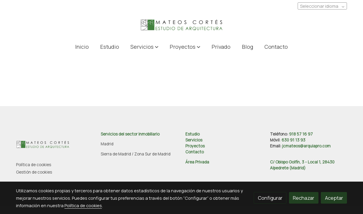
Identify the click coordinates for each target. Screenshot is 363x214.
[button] (144, 46)
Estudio (192, 134)
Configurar (270, 197)
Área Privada (197, 162)
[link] (181, 25)
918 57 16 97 (301, 134)
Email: (276, 146)
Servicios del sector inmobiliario (130, 134)
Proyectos (195, 146)
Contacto (194, 152)
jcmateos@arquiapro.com (306, 146)
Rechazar (303, 197)
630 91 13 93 (293, 140)
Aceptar (334, 197)
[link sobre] (54, 146)
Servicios (193, 140)
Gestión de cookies (34, 172)
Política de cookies (33, 164)
